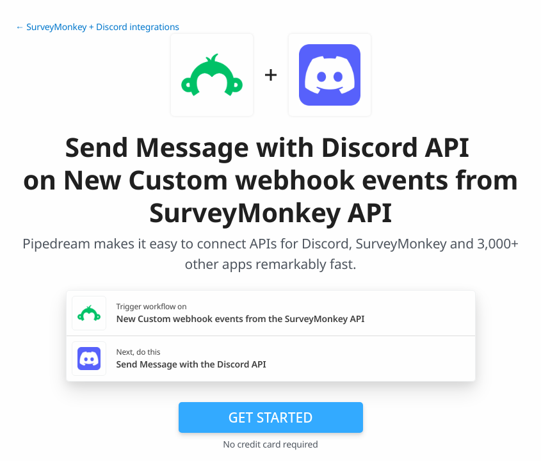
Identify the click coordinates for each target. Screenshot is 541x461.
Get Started (271, 417)
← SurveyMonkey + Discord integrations (97, 27)
